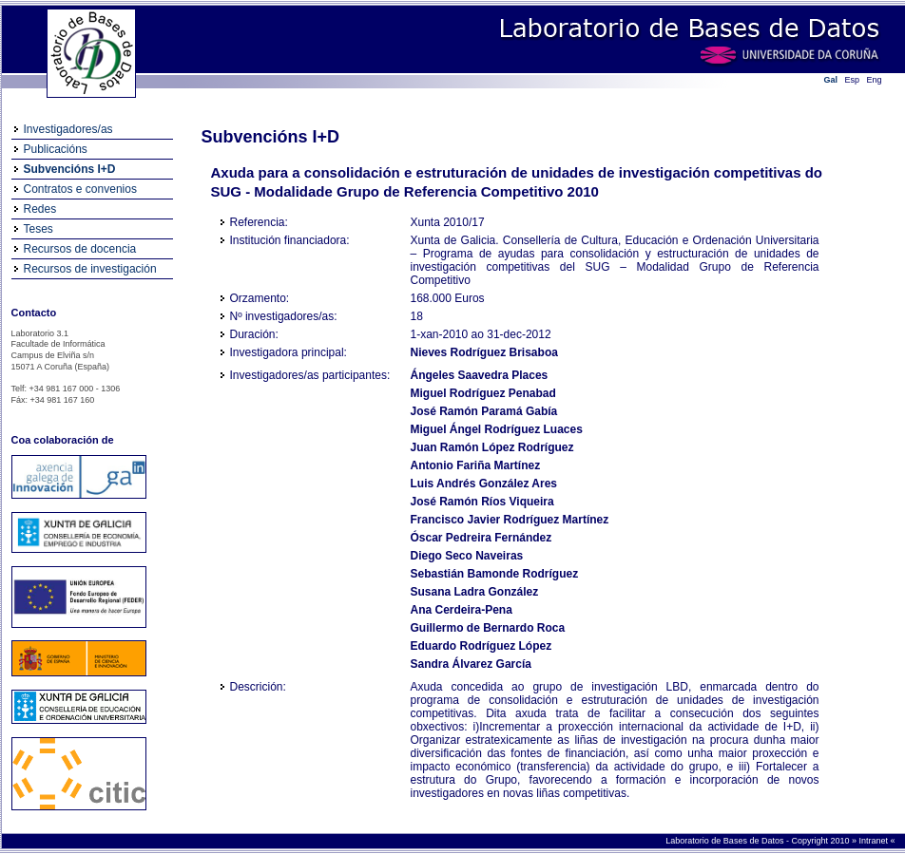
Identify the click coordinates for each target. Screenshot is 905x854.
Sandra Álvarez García (471, 664)
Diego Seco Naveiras (467, 555)
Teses (38, 229)
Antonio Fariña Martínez (476, 465)
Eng (874, 80)
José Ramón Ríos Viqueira (482, 501)
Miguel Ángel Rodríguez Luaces (497, 429)
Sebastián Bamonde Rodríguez (495, 573)
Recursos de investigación (90, 268)
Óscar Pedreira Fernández (481, 537)
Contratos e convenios (80, 189)
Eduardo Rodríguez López (481, 646)
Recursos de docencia (80, 249)
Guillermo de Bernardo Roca (488, 628)
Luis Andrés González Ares (484, 483)
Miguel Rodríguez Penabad (483, 393)
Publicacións (55, 149)
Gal (831, 80)
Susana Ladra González (475, 591)
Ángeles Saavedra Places (480, 375)
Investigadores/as (68, 129)
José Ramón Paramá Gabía (484, 411)
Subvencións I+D (70, 169)
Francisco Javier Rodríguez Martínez (510, 519)
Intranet (874, 840)
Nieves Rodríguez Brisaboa (484, 352)
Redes (40, 209)
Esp (852, 80)
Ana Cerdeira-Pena (461, 610)
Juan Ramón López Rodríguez (492, 447)
